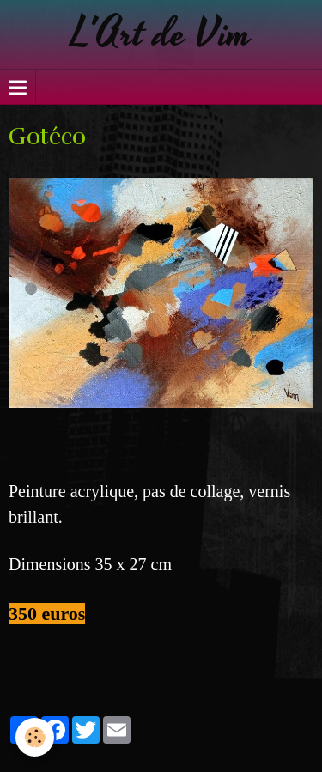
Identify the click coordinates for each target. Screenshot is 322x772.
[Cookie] (34, 737)
